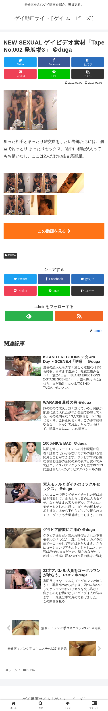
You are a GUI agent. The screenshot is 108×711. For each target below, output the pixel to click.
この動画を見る (52, 231)
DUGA (10, 255)
